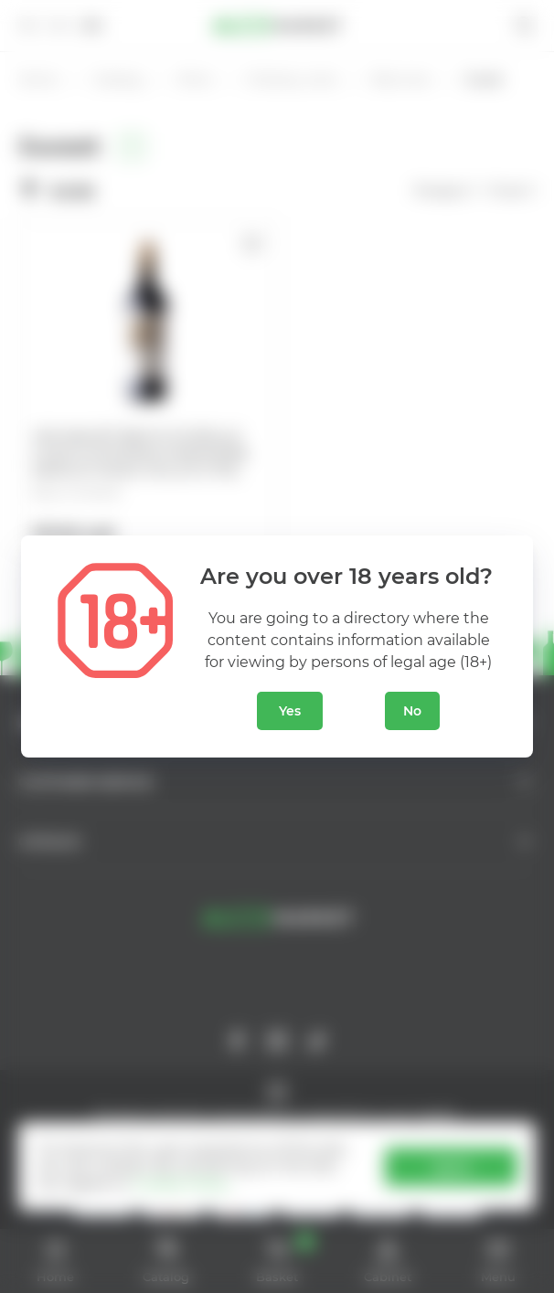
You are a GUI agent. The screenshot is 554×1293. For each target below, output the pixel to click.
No (412, 711)
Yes (290, 711)
